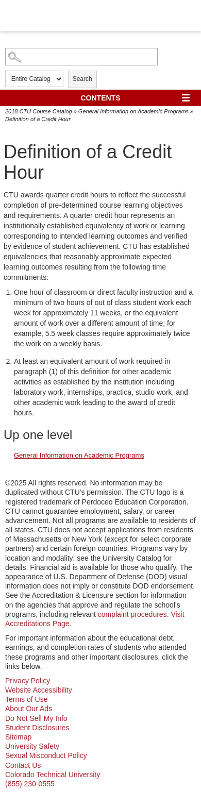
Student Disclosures (37, 727)
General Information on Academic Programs (133, 111)
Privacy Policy (27, 681)
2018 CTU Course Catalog (38, 111)
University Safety (32, 746)
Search (82, 78)
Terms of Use (26, 699)
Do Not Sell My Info (36, 718)
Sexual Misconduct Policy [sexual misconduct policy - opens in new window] (46, 755)
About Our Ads (28, 708)
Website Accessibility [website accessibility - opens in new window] (38, 690)
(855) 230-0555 (30, 784)
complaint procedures (132, 614)
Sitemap (18, 737)
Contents (101, 98)
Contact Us (23, 765)
